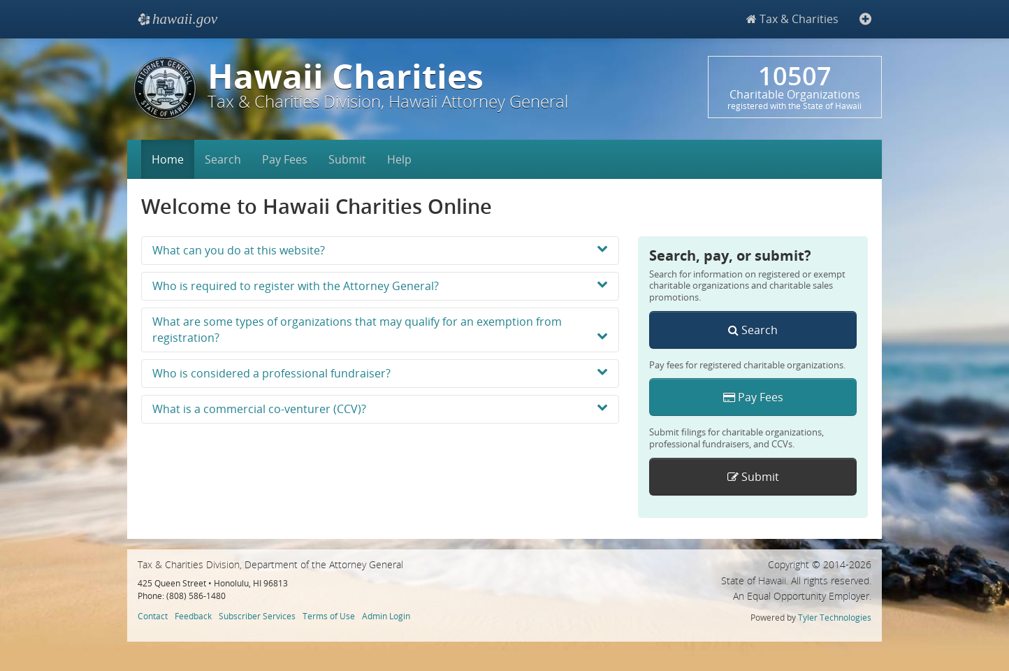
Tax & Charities (792, 19)
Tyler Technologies (834, 617)
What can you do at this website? (380, 250)
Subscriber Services (257, 615)
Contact (153, 615)
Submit (347, 159)
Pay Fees (284, 159)
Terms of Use (329, 615)
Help (399, 159)
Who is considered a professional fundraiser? (380, 373)
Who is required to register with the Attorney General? (380, 286)
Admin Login (386, 615)
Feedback (193, 615)
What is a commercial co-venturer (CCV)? (380, 409)
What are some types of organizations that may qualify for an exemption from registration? (380, 329)
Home (168, 159)
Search (223, 159)
